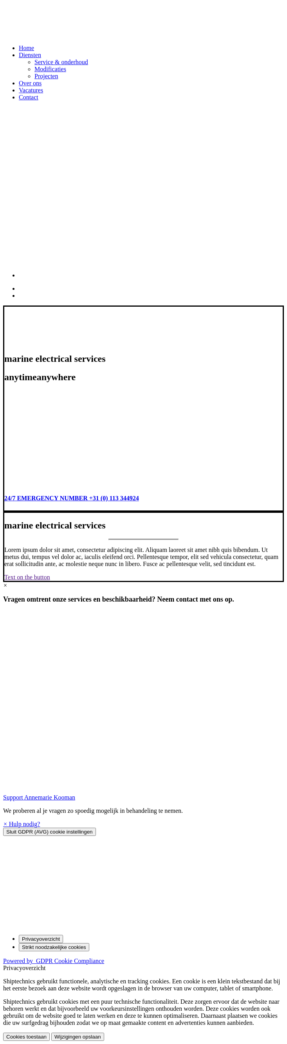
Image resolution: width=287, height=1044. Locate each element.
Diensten (30, 55)
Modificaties (50, 69)
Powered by (53, 961)
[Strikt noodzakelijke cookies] (54, 947)
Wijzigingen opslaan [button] (77, 1037)
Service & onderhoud (61, 62)
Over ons (30, 83)
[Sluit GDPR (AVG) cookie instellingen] (49, 832)
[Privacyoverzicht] (41, 939)
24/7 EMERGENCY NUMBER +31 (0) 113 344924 (71, 498)
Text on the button (27, 577)
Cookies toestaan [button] (26, 1037)
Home (26, 48)
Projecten (46, 76)
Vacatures (31, 90)
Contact (28, 97)
